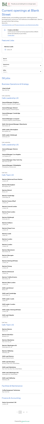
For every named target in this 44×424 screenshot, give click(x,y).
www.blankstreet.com (8, 25)
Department (6, 64)
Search (5, 58)
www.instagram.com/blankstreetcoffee (27, 25)
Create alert (11, 35)
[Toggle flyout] (41, 66)
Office (4, 70)
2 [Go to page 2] (23, 412)
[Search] (22, 60)
